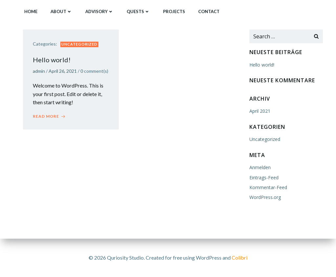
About (61, 11)
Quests (138, 11)
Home (30, 11)
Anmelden (260, 167)
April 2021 (259, 111)
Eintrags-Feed (264, 177)
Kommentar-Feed (268, 187)
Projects (174, 11)
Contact (209, 11)
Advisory (99, 11)
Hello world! (261, 65)
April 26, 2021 (63, 71)
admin (39, 71)
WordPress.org (265, 197)
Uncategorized (79, 44)
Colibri (239, 257)
